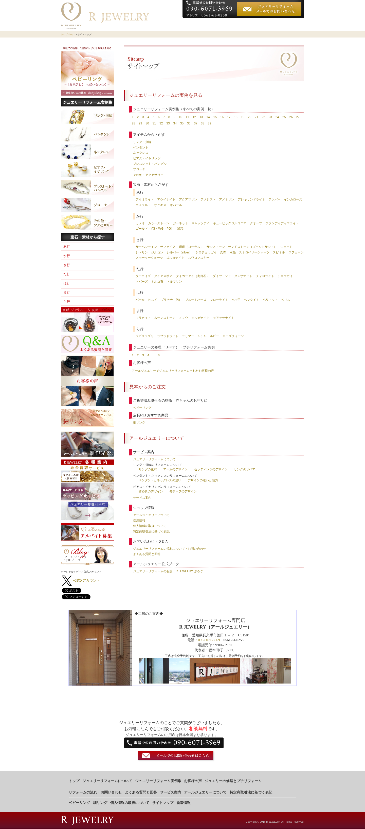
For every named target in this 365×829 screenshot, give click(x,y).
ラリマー (188, 336)
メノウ (183, 318)
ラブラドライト (167, 336)
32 (161, 123)
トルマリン (174, 281)
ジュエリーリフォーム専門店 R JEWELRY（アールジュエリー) (133, 7)
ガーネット (180, 223)
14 (208, 117)
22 (263, 117)
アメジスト (208, 199)
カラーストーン (158, 223)
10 (180, 117)
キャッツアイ (200, 223)
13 (201, 117)
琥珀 (180, 228)
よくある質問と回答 (146, 554)
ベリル (285, 300)
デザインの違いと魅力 (203, 480)
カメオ (140, 223)
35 (182, 123)
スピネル (279, 252)
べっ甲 (236, 300)
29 (140, 123)
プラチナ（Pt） (171, 300)
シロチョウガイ (206, 252)
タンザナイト (243, 276)
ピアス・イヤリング (146, 158)
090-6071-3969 (209, 640)
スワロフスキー (198, 258)
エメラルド (143, 205)
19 (242, 117)
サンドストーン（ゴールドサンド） (252, 247)
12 (194, 117)
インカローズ (293, 199)
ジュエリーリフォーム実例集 (87, 102)
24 (277, 117)
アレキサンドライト (251, 199)
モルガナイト (200, 318)
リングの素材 (148, 469)
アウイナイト (166, 199)
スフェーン (296, 252)
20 (249, 117)
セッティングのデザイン (211, 469)
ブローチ (139, 169)
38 (202, 123)
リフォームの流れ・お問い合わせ (95, 792)
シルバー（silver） (179, 252)
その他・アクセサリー (148, 175)
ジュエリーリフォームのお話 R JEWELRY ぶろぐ (168, 571)
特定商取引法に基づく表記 (151, 531)
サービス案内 (142, 498)
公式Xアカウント (86, 580)
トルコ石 (157, 281)
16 (222, 117)
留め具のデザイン (151, 491)
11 (187, 117)
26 (291, 117)
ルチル (202, 336)
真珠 (223, 252)
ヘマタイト (251, 300)
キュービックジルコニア (229, 223)
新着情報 (183, 803)
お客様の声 (260, 24)
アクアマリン (188, 199)
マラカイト (143, 318)
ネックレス (140, 153)
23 (270, 117)
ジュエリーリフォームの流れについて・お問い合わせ (169, 548)
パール (140, 300)
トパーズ (142, 281)
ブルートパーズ (195, 300)
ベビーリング (142, 408)
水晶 (233, 252)
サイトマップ (162, 803)
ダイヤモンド (222, 276)
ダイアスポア (163, 276)
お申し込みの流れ (286, 24)
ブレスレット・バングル (150, 163)
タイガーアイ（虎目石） (192, 276)
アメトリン (226, 199)
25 (284, 117)
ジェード (286, 247)
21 (256, 117)
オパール (176, 205)
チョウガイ (285, 276)
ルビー (214, 336)
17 (228, 117)
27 (297, 117)
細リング (139, 422)
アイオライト (145, 199)
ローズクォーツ (233, 336)
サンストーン (216, 247)
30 (147, 123)
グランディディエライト (282, 223)
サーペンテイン (146, 247)
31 (154, 123)
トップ (74, 781)
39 (209, 123)
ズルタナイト (175, 258)
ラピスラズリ (145, 336)
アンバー (274, 199)
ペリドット (270, 300)
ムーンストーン (164, 318)
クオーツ (256, 223)
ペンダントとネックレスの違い (160, 480)
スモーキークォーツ (149, 258)
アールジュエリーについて (151, 515)
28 (133, 123)
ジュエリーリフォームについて (207, 24)
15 (214, 117)
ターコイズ (143, 276)
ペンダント (140, 147)
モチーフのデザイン (183, 491)
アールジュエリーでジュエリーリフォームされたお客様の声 (173, 371)
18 (235, 117)
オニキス (160, 205)
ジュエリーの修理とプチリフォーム (233, 781)
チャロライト (265, 276)
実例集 (241, 24)
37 (195, 123)
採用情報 (139, 520)
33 (168, 123)
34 (175, 123)
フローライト (219, 300)
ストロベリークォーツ (254, 252)
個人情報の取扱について (150, 526)
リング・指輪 (142, 142)
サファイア (167, 247)
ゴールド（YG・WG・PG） (155, 228)
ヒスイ (152, 300)
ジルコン (157, 252)
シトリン (142, 252)
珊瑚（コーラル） (191, 247)
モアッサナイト (223, 318)
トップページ (68, 34)
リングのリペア (244, 469)
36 (188, 123)
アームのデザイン (175, 469)
